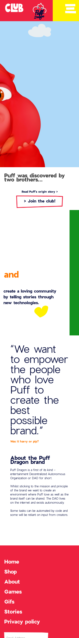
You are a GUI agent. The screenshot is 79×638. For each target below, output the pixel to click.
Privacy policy (22, 621)
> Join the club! (39, 200)
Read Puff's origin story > (40, 191)
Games (13, 591)
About (12, 581)
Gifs (9, 601)
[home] (13, 7)
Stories (13, 611)
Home (11, 561)
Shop (10, 571)
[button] (70, 8)
